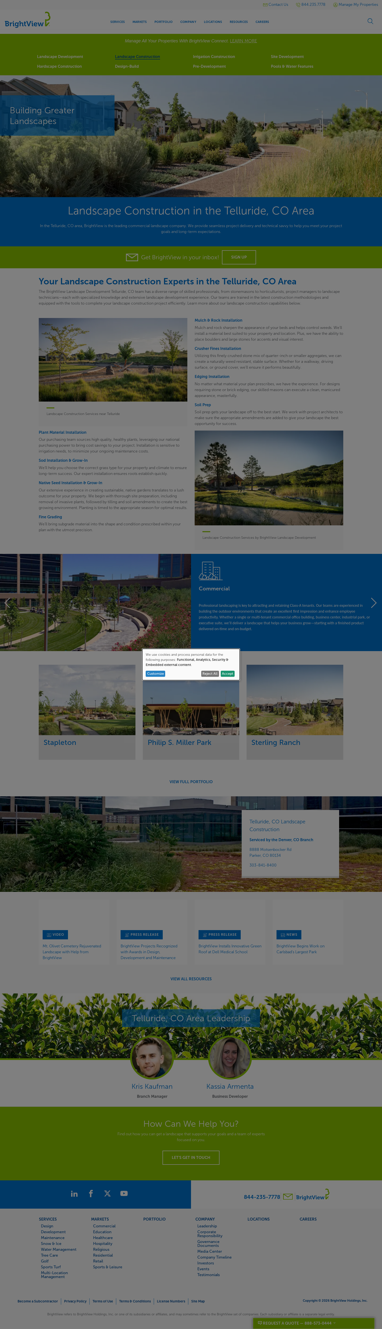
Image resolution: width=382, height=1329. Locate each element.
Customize (155, 674)
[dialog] (191, 664)
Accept (227, 674)
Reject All (210, 674)
